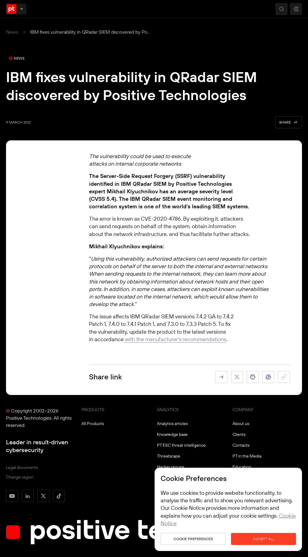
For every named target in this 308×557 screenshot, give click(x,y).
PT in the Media (247, 456)
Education (242, 467)
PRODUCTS (93, 409)
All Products (93, 423)
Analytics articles (172, 423)
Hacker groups (170, 467)
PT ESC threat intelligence (181, 445)
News (12, 32)
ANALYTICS (168, 409)
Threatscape (168, 456)
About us (241, 423)
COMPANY (243, 409)
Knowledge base (172, 434)
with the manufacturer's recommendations (175, 339)
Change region (20, 477)
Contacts (241, 445)
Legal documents (22, 467)
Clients (239, 434)
